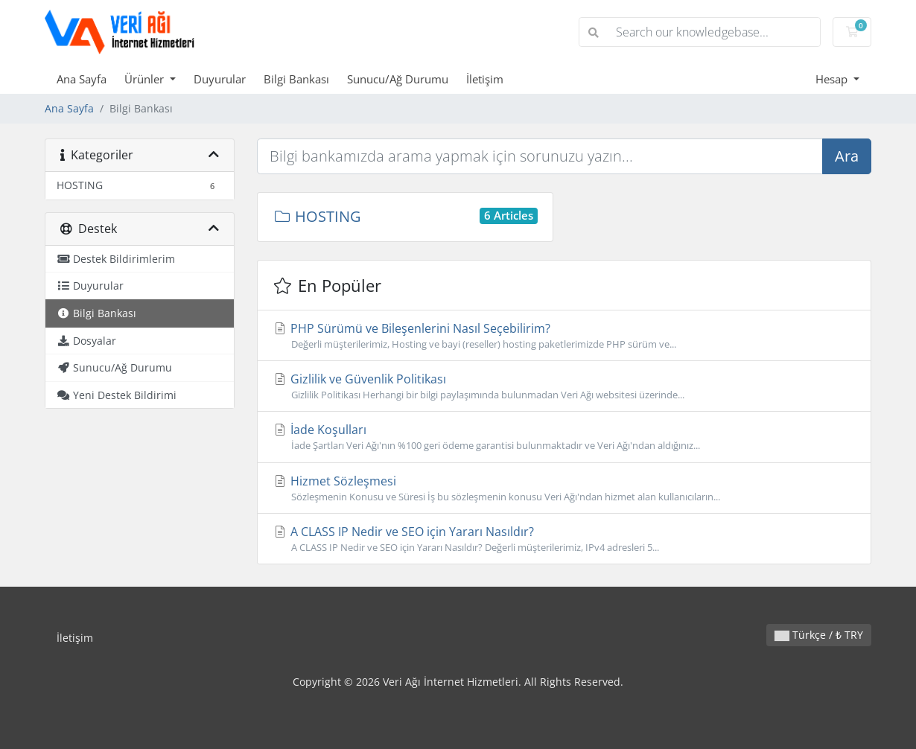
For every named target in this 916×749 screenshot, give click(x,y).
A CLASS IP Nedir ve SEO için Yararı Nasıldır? (564, 539)
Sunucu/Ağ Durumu (397, 78)
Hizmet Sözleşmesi (564, 488)
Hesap (832, 78)
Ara (847, 156)
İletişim (484, 78)
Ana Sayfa (81, 78)
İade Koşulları (564, 437)
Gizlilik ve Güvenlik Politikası (564, 386)
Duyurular (220, 78)
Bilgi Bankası (296, 78)
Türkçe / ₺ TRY (819, 635)
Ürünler (145, 78)
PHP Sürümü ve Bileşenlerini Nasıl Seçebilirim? (564, 335)
